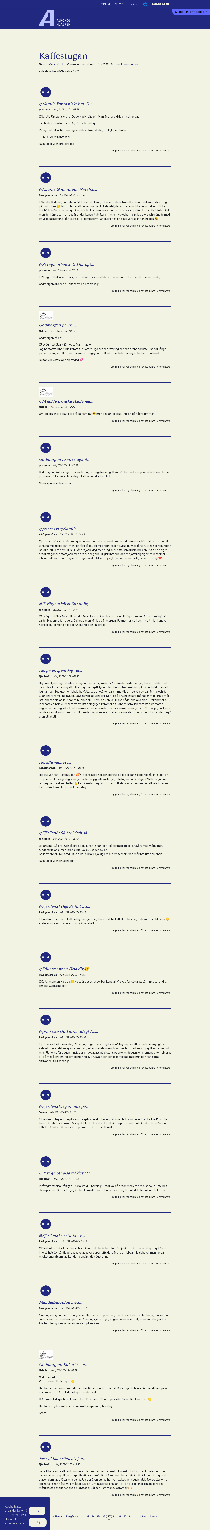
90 (126, 1516)
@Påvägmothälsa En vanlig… (65, 603)
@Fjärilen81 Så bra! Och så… (64, 832)
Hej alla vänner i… (55, 762)
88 (115, 1516)
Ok (37, 1513)
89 (120, 1516)
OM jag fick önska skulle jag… (66, 401)
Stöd (119, 4)
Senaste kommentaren (125, 64)
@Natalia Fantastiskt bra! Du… (66, 103)
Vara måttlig (57, 64)
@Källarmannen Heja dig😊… (65, 968)
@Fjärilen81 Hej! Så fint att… (64, 906)
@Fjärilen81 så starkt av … (62, 1235)
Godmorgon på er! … (57, 325)
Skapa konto (183, 11)
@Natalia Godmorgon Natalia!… (68, 189)
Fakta (133, 4)
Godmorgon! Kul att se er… (63, 1364)
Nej (38, 1525)
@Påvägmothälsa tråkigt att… (65, 1173)
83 (88, 1516)
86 (104, 1516)
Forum (104, 4)
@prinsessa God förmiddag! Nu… (68, 1031)
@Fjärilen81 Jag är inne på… (64, 1106)
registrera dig (133, 150)
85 (99, 1516)
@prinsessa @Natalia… (59, 528)
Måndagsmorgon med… (60, 1302)
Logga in (201, 11)
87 (110, 1516)
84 (94, 1516)
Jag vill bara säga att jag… (62, 1458)
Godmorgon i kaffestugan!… (64, 459)
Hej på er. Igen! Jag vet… (60, 670)
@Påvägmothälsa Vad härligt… (66, 264)
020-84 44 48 (160, 4)
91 (131, 1516)
